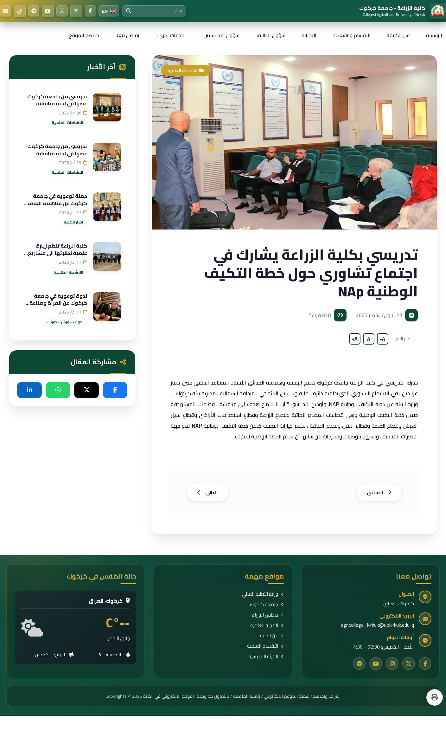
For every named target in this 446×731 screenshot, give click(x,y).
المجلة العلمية (267, 629)
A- (382, 339)
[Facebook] (93, 11)
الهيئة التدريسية (266, 660)
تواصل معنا (127, 35)
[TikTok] (21, 11)
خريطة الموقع (84, 35)
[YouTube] (50, 11)
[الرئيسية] (402, 11)
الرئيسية (434, 35)
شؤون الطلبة (271, 35)
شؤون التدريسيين (221, 35)
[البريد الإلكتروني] (6, 11)
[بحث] (132, 11)
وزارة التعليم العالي (263, 598)
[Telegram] (35, 11)
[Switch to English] (112, 11)
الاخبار (310, 35)
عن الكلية (400, 35)
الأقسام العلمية (265, 650)
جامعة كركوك (267, 608)
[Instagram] (64, 11)
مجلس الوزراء (268, 619)
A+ (355, 339)
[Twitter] (79, 11)
